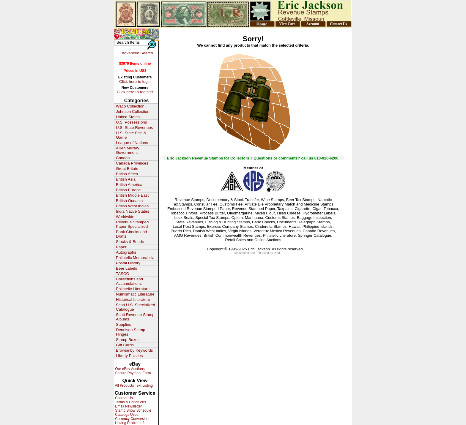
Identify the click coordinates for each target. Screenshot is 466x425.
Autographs (126, 252)
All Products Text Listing (133, 385)
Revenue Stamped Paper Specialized (132, 224)
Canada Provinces (132, 163)
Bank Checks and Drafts (131, 234)
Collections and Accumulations (129, 281)
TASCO (122, 273)
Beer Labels (126, 268)
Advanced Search (137, 53)
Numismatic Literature (135, 294)
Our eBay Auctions (129, 369)
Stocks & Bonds (130, 241)
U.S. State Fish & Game (131, 135)
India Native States (132, 211)
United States (128, 117)
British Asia (126, 179)
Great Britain (127, 168)
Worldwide (125, 216)
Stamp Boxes (127, 339)
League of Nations (132, 142)
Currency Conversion (131, 419)
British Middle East (132, 195)
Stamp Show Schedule (132, 410)
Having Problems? (129, 423)
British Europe (128, 190)
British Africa (127, 174)
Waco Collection (130, 106)
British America (129, 184)
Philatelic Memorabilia (135, 257)
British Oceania (129, 200)
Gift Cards (125, 345)
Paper (121, 247)
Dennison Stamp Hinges (130, 332)
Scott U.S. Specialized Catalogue (135, 307)
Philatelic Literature (132, 289)
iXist (277, 253)
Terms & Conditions (130, 402)
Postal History (128, 263)
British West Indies (132, 206)
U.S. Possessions (131, 122)
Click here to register (135, 92)
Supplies (123, 324)
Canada (123, 158)
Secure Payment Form (132, 373)
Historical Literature (133, 299)
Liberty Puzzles (129, 355)
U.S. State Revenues (134, 127)
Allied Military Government (127, 150)
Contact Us (123, 398)
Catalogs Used (126, 415)
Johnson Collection (132, 111)
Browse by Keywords (134, 350)
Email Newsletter (128, 406)
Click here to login (135, 81)
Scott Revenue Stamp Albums (135, 316)
